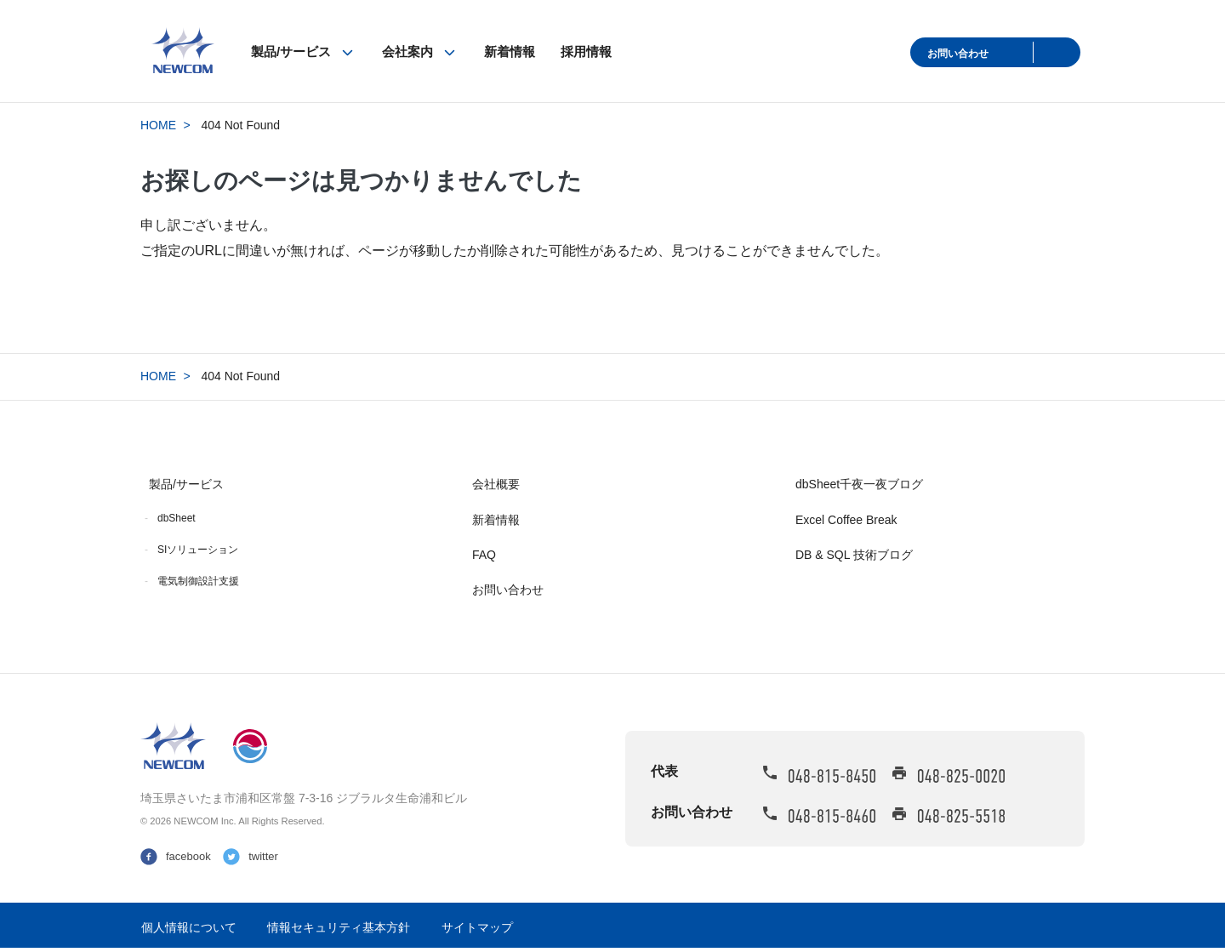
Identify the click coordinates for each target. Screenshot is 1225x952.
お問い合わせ (958, 54)
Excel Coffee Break (846, 520)
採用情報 (586, 51)
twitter (263, 856)
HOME (158, 125)
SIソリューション (197, 550)
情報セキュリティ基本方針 (338, 927)
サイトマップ (477, 927)
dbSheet (176, 518)
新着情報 (509, 51)
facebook (188, 856)
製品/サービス (291, 51)
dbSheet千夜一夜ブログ (859, 484)
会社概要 (496, 484)
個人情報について (188, 927)
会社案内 (407, 51)
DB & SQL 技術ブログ (854, 555)
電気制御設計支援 (198, 581)
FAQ (484, 555)
